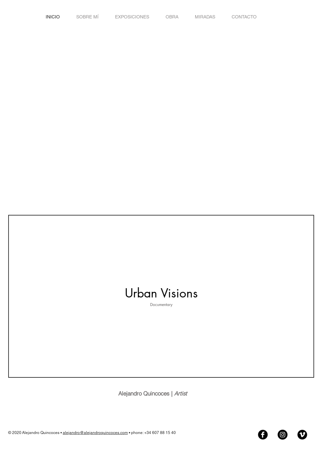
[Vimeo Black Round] (302, 435)
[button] (172, 17)
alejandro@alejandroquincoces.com (95, 432)
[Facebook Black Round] (263, 435)
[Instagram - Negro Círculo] (283, 435)
